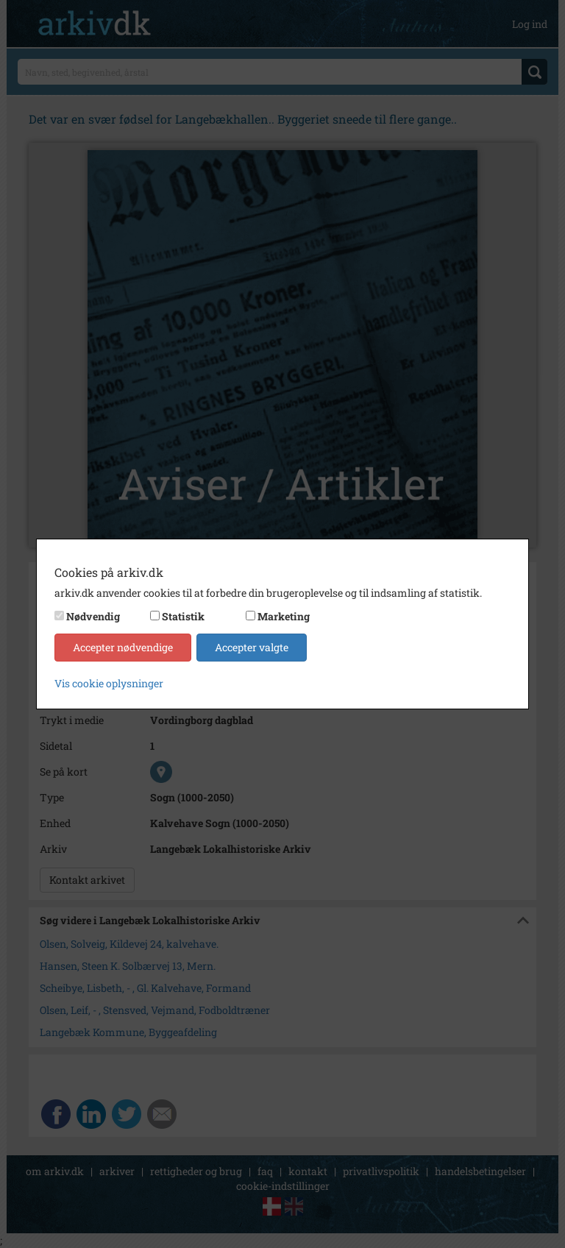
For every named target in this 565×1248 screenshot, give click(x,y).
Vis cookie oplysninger (108, 683)
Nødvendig (93, 616)
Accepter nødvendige (123, 647)
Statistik (183, 616)
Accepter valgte (251, 647)
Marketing (283, 616)
